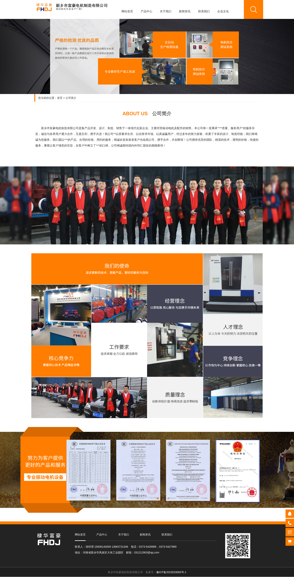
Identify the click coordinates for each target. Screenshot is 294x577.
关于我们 (165, 11)
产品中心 (146, 11)
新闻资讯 (184, 11)
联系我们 (204, 11)
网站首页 (127, 11)
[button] (158, 498)
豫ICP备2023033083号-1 (171, 572)
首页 (59, 97)
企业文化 (223, 11)
